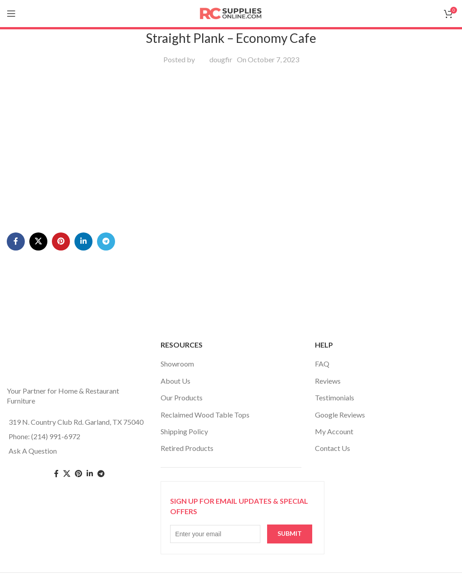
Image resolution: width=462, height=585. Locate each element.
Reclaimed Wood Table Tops (205, 414)
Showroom (177, 363)
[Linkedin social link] (83, 241)
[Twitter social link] (66, 473)
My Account (334, 431)
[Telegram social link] (106, 241)
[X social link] (38, 241)
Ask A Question (33, 450)
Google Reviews (340, 414)
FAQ (322, 363)
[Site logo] (231, 12)
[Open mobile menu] (11, 14)
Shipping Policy (184, 431)
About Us (175, 380)
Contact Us (332, 448)
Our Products (182, 397)
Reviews (328, 380)
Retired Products (187, 448)
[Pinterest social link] (61, 241)
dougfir (220, 59)
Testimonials (334, 397)
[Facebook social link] (16, 241)
